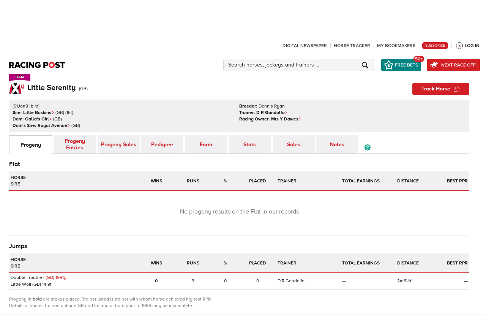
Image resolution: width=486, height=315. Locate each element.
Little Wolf (21, 284)
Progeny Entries (75, 144)
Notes (337, 144)
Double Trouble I (27, 277)
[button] (300, 65)
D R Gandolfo (272, 113)
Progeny (31, 145)
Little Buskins (38, 113)
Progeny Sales (118, 144)
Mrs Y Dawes (286, 119)
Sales (293, 144)
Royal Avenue (54, 125)
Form (206, 144)
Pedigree (162, 144)
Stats (249, 144)
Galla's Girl (38, 119)
